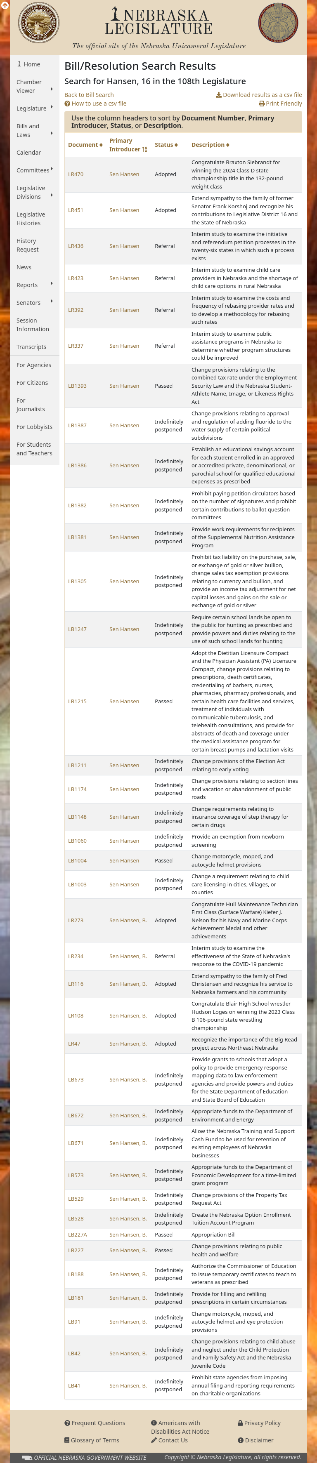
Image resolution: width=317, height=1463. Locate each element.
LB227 (76, 1250)
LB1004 (77, 860)
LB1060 (77, 840)
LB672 (76, 1115)
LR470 (75, 174)
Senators (35, 302)
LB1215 (77, 701)
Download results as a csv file (259, 95)
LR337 (75, 345)
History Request (28, 245)
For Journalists (31, 404)
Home (31, 64)
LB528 (76, 1218)
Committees (35, 170)
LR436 (75, 246)
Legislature (35, 108)
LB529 (76, 1198)
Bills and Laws (35, 130)
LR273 (75, 920)
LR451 (75, 210)
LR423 (75, 278)
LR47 (74, 1043)
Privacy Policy (259, 1423)
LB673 (76, 1079)
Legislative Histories (31, 218)
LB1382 (77, 505)
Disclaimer (256, 1440)
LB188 (76, 1274)
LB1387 (77, 425)
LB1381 (77, 537)
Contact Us (169, 1440)
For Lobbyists (34, 427)
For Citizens (32, 382)
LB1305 (77, 581)
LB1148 (77, 816)
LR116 (75, 983)
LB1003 (77, 884)
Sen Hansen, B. (128, 920)
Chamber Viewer (35, 86)
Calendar (29, 152)
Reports (35, 284)
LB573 (76, 1175)
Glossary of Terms (91, 1440)
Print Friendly (280, 103)
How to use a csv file (95, 103)
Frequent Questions (94, 1423)
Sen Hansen (124, 174)
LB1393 (77, 385)
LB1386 (77, 465)
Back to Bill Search (89, 95)
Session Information (33, 324)
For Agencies (34, 365)
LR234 (75, 956)
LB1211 (77, 765)
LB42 (74, 1353)
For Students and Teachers (34, 449)
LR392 (75, 309)
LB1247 (77, 629)
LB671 (76, 1143)
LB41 (74, 1385)
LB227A (77, 1234)
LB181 (76, 1297)
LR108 (75, 1015)
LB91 (74, 1321)
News (24, 267)
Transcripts (31, 347)
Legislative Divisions (35, 192)
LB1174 (77, 789)
